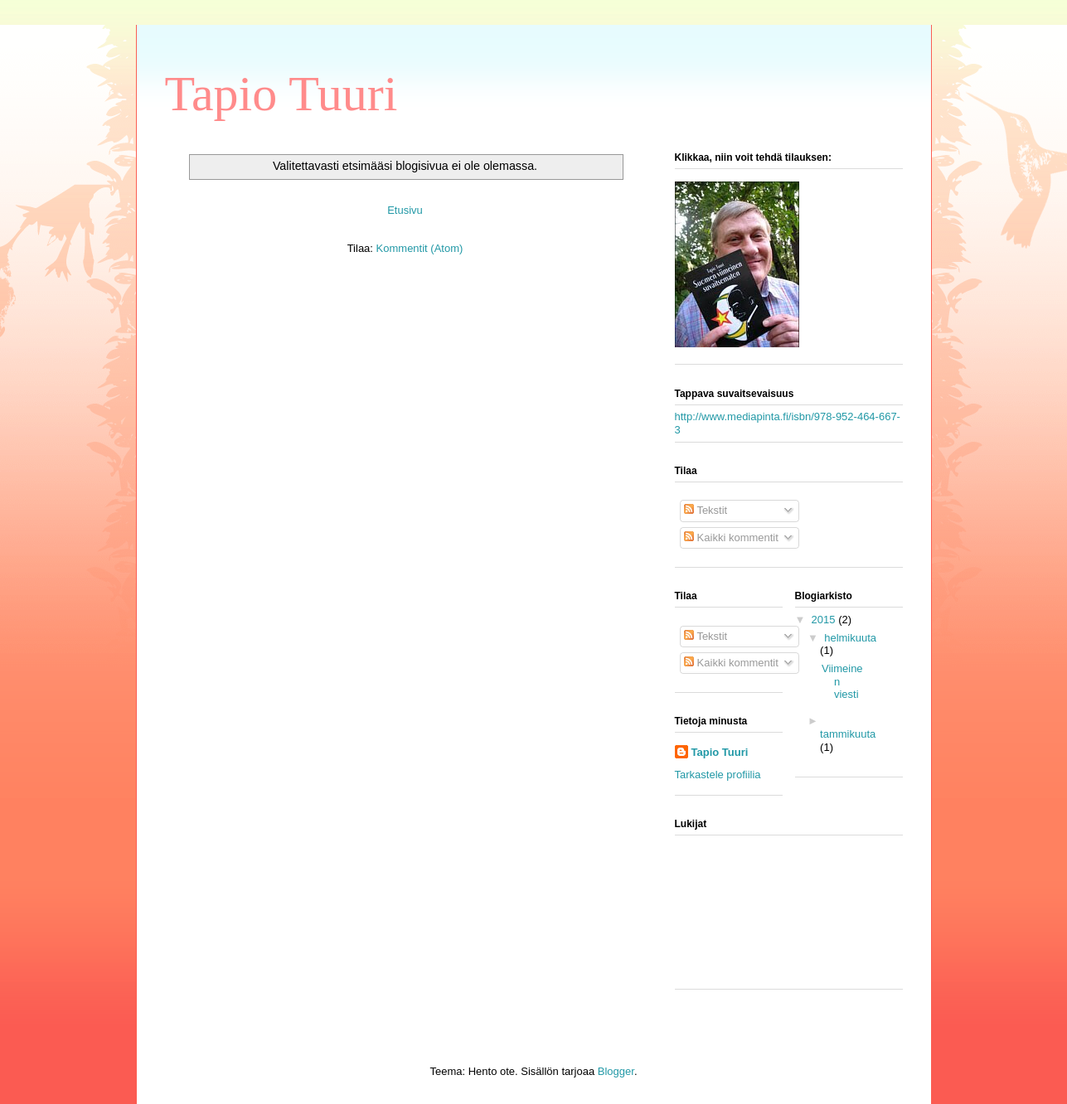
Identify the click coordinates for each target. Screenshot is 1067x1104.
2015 (825, 619)
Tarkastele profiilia (718, 774)
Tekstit (705, 510)
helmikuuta (850, 638)
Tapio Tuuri (281, 93)
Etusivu (405, 210)
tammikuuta (847, 734)
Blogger (616, 1071)
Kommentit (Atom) (419, 248)
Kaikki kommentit (731, 537)
